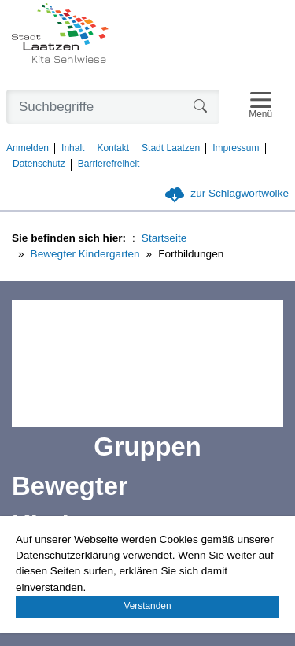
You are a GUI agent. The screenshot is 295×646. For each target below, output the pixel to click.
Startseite (164, 238)
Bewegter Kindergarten (85, 254)
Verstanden (147, 605)
